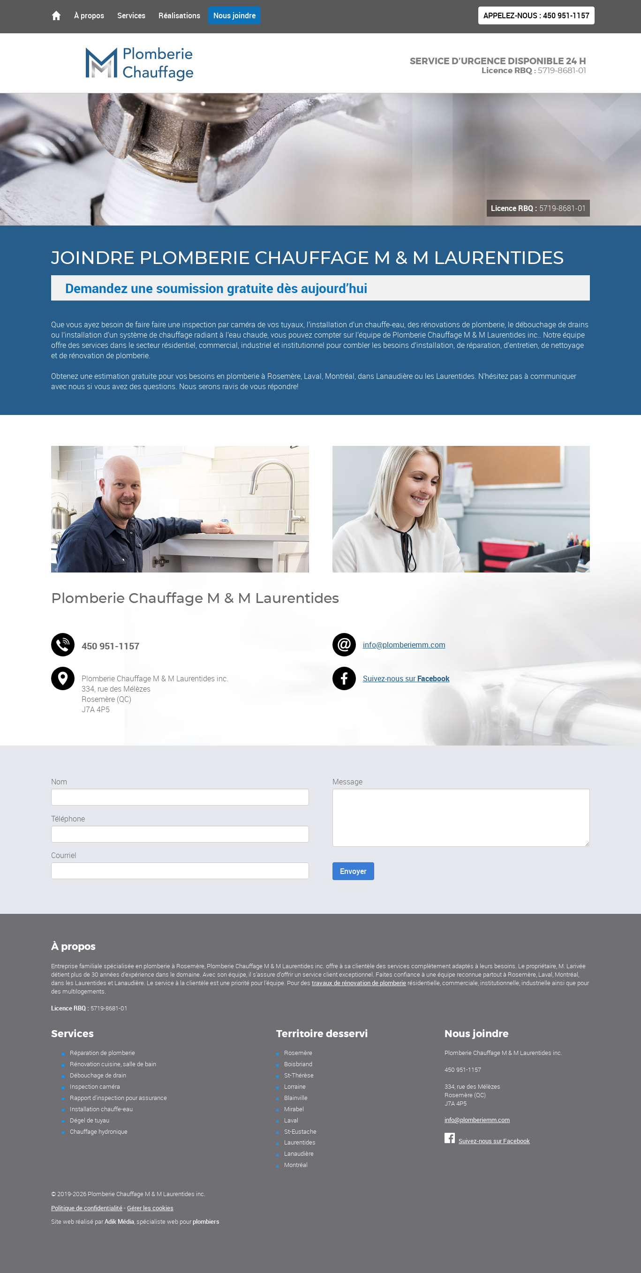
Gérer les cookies (150, 1208)
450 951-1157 (536, 15)
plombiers (206, 1221)
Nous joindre (234, 15)
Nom (59, 781)
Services (131, 15)
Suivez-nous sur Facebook (487, 1141)
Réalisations (179, 15)
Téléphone (68, 819)
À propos (89, 15)
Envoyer (353, 871)
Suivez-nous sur (406, 678)
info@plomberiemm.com (404, 645)
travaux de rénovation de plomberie (359, 983)
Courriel (63, 855)
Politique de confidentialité (86, 1208)
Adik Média (119, 1221)
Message (347, 781)
